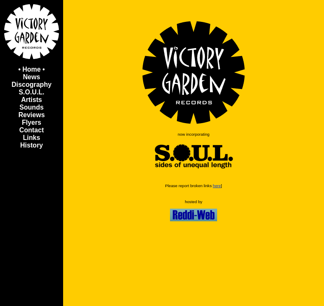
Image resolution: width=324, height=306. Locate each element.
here (217, 185)
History (31, 145)
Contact (31, 130)
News (31, 77)
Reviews (32, 114)
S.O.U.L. (32, 92)
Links (31, 137)
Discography (32, 84)
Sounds (31, 107)
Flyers (31, 122)
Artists (31, 99)
